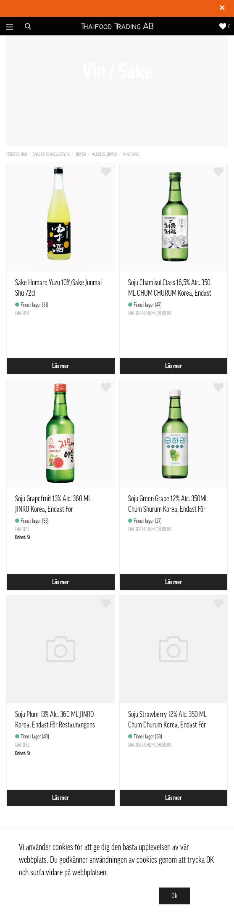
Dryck (81, 154)
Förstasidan (16, 154)
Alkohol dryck (104, 154)
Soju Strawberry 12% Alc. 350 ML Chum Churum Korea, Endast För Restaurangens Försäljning (167, 725)
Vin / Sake (131, 154)
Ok (174, 896)
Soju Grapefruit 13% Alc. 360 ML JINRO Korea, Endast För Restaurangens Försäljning (53, 509)
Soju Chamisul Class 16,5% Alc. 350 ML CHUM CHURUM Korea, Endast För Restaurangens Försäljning (169, 293)
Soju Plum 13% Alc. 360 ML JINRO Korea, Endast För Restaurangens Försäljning (55, 725)
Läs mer (60, 366)
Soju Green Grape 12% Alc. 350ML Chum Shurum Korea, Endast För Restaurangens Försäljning (168, 509)
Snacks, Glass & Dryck (51, 154)
